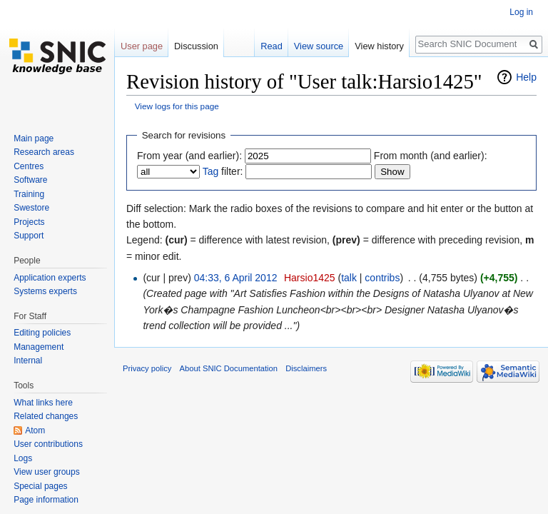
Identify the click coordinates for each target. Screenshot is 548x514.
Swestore (31, 208)
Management (39, 347)
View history (379, 46)
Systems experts (45, 291)
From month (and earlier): (430, 155)
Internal (28, 361)
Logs (23, 458)
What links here (43, 403)
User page (142, 46)
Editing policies (42, 333)
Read (271, 46)
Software (30, 180)
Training (29, 194)
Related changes (46, 416)
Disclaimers (306, 368)
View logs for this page (177, 106)
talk (349, 277)
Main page (34, 138)
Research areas (44, 152)
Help (526, 77)
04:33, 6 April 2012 (236, 277)
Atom (35, 430)
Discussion (196, 46)
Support (29, 236)
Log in (521, 12)
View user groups (47, 472)
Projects (29, 222)
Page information (46, 500)
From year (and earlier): (189, 155)
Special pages (40, 486)
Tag (211, 171)
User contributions (48, 444)
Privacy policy (147, 368)
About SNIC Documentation (229, 368)
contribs (382, 277)
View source (318, 46)
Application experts (50, 278)
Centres (29, 166)
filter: (223, 171)
